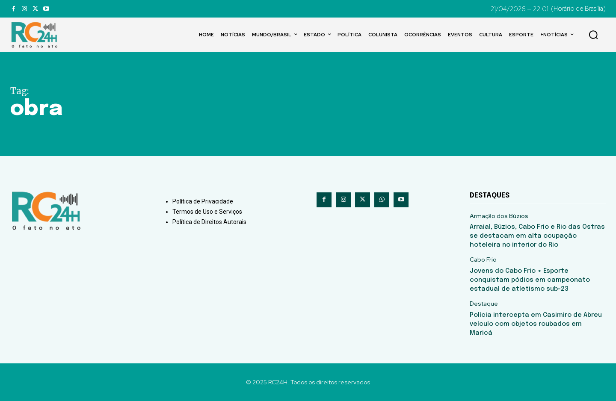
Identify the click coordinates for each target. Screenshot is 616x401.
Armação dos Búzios (499, 216)
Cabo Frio (483, 259)
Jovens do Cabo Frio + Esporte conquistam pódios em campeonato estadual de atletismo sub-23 (530, 280)
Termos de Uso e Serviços (207, 211)
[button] (593, 34)
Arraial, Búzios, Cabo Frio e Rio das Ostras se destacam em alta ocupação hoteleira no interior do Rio (537, 236)
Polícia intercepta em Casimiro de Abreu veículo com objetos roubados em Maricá (536, 324)
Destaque (484, 303)
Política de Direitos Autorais (209, 221)
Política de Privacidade (202, 201)
